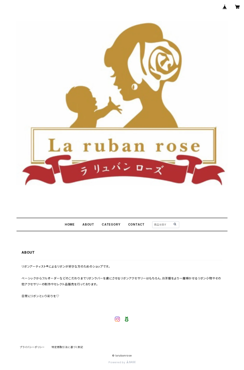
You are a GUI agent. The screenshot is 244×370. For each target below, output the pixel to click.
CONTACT (136, 224)
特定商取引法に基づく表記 (67, 347)
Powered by (122, 362)
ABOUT (88, 224)
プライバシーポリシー (32, 347)
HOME (70, 224)
